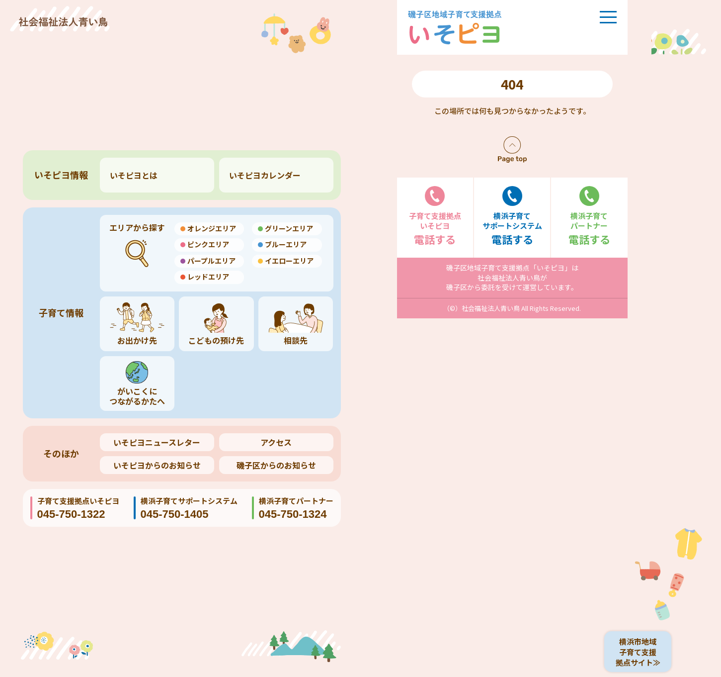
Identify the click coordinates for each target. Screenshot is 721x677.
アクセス (276, 442)
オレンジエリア (211, 228)
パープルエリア (211, 261)
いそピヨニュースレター (156, 442)
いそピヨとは (134, 175)
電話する (435, 216)
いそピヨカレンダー (265, 175)
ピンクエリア (208, 244)
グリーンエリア (289, 228)
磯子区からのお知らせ (276, 465)
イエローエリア (289, 261)
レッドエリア (208, 277)
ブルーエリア (286, 244)
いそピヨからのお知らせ (157, 465)
